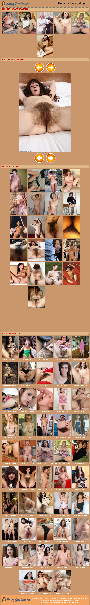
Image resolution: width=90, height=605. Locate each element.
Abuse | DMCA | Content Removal (66, 602)
